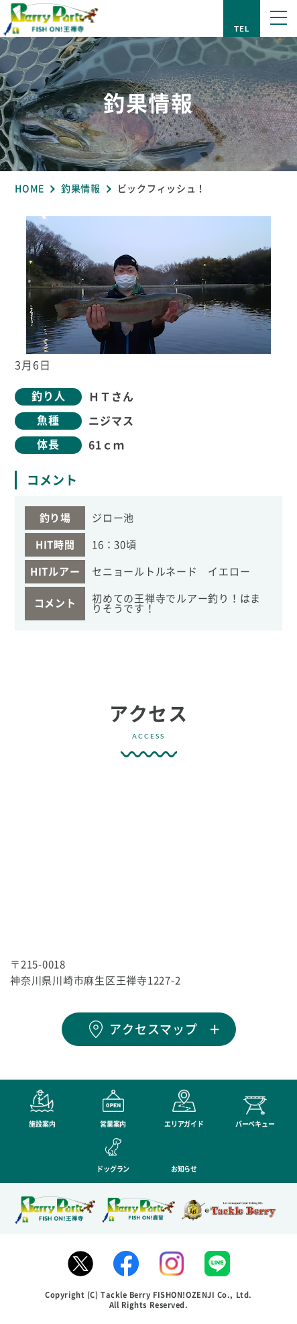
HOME (29, 188)
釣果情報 (81, 188)
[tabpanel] (148, 285)
